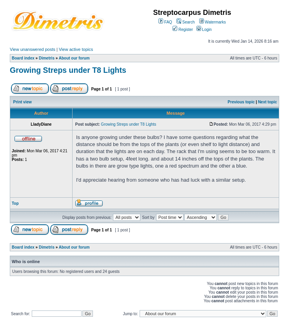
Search (185, 22)
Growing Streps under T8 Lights (68, 70)
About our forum (74, 58)
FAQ (165, 22)
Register (183, 29)
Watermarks (212, 22)
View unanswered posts (32, 49)
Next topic (267, 102)
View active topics (76, 49)
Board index (23, 58)
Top (15, 203)
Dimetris (47, 58)
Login (204, 29)
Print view (22, 102)
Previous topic (241, 102)
